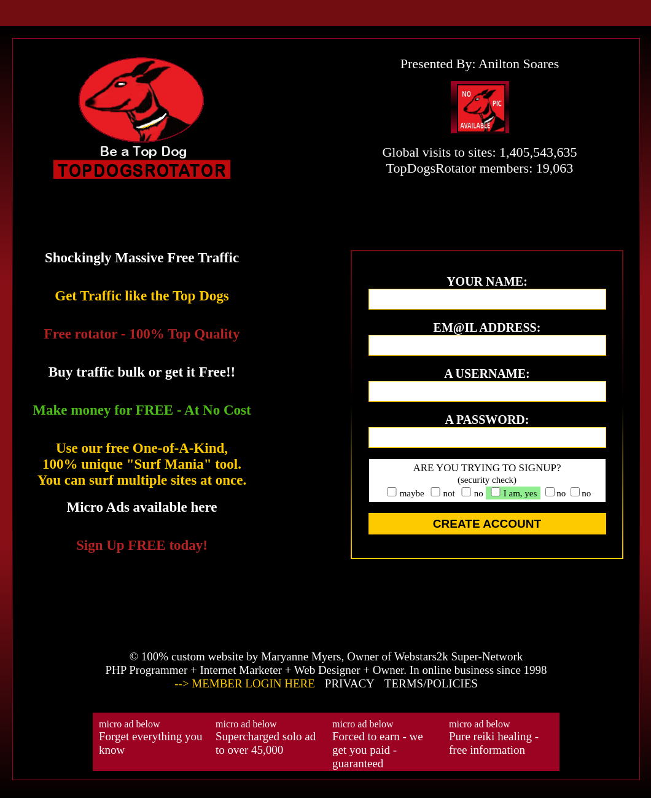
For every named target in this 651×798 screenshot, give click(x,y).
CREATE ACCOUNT (487, 523)
